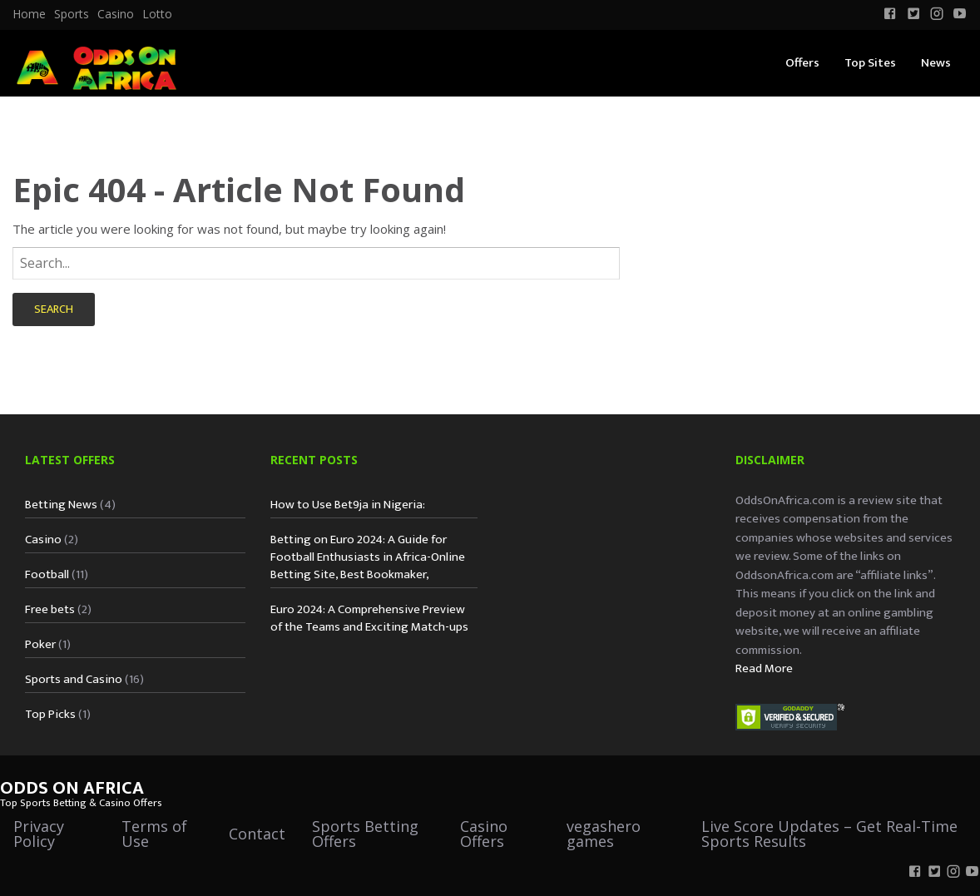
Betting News (61, 504)
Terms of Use (154, 833)
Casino (115, 14)
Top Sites (870, 62)
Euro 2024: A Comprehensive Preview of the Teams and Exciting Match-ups (369, 618)
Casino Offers (483, 833)
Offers (802, 62)
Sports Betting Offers (365, 833)
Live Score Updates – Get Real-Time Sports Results (829, 833)
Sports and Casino (73, 679)
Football (47, 574)
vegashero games (604, 833)
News (936, 62)
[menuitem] (29, 14)
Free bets (50, 609)
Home (29, 14)
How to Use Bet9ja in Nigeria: (347, 504)
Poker (40, 644)
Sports (71, 14)
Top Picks (50, 714)
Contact (257, 834)
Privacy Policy (38, 833)
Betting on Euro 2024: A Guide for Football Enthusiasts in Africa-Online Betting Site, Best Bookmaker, (367, 557)
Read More (764, 668)
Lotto (157, 14)
